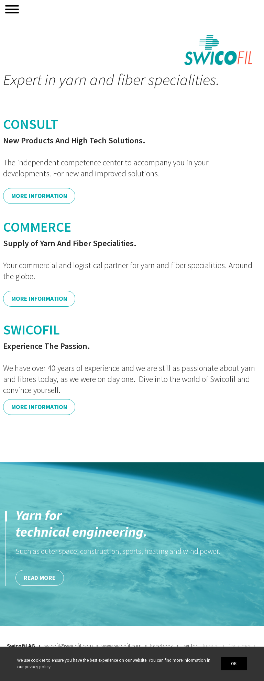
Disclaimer (239, 645)
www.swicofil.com (121, 645)
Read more (40, 578)
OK (233, 664)
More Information (39, 196)
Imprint (211, 645)
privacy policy (38, 667)
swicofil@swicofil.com (68, 645)
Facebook (161, 645)
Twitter (189, 645)
